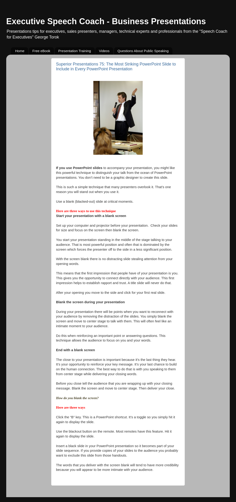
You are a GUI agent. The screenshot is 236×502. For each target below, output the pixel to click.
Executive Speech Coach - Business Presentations (106, 21)
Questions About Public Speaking (143, 51)
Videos (104, 51)
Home (19, 51)
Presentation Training (74, 51)
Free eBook (41, 51)
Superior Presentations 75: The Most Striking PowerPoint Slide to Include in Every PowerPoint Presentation (116, 66)
